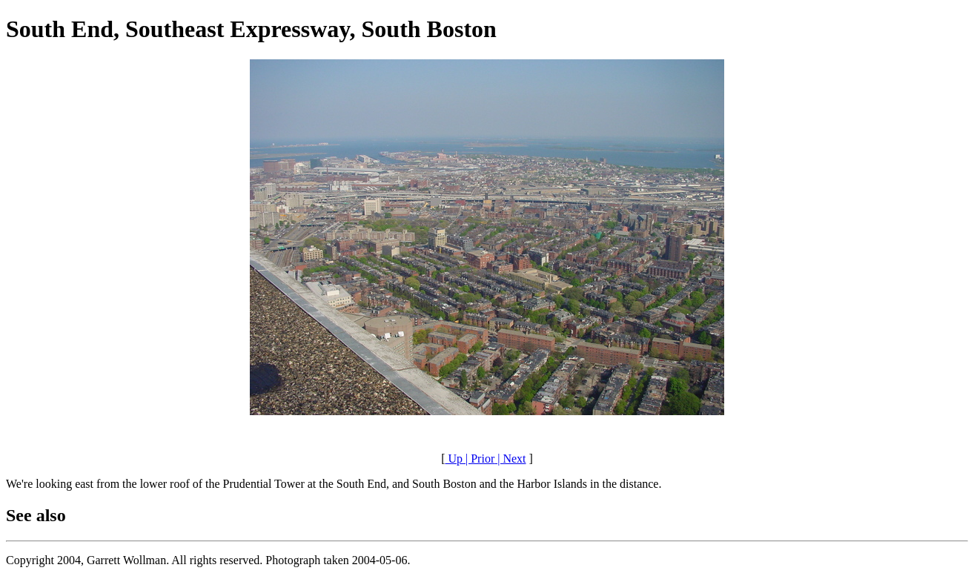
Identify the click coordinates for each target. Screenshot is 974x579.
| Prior (478, 458)
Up (454, 458)
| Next (510, 458)
